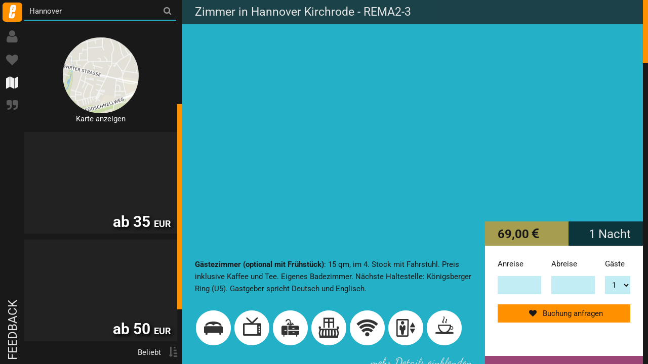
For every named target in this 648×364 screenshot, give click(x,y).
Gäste (615, 263)
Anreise (510, 263)
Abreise (564, 263)
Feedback (13, 330)
